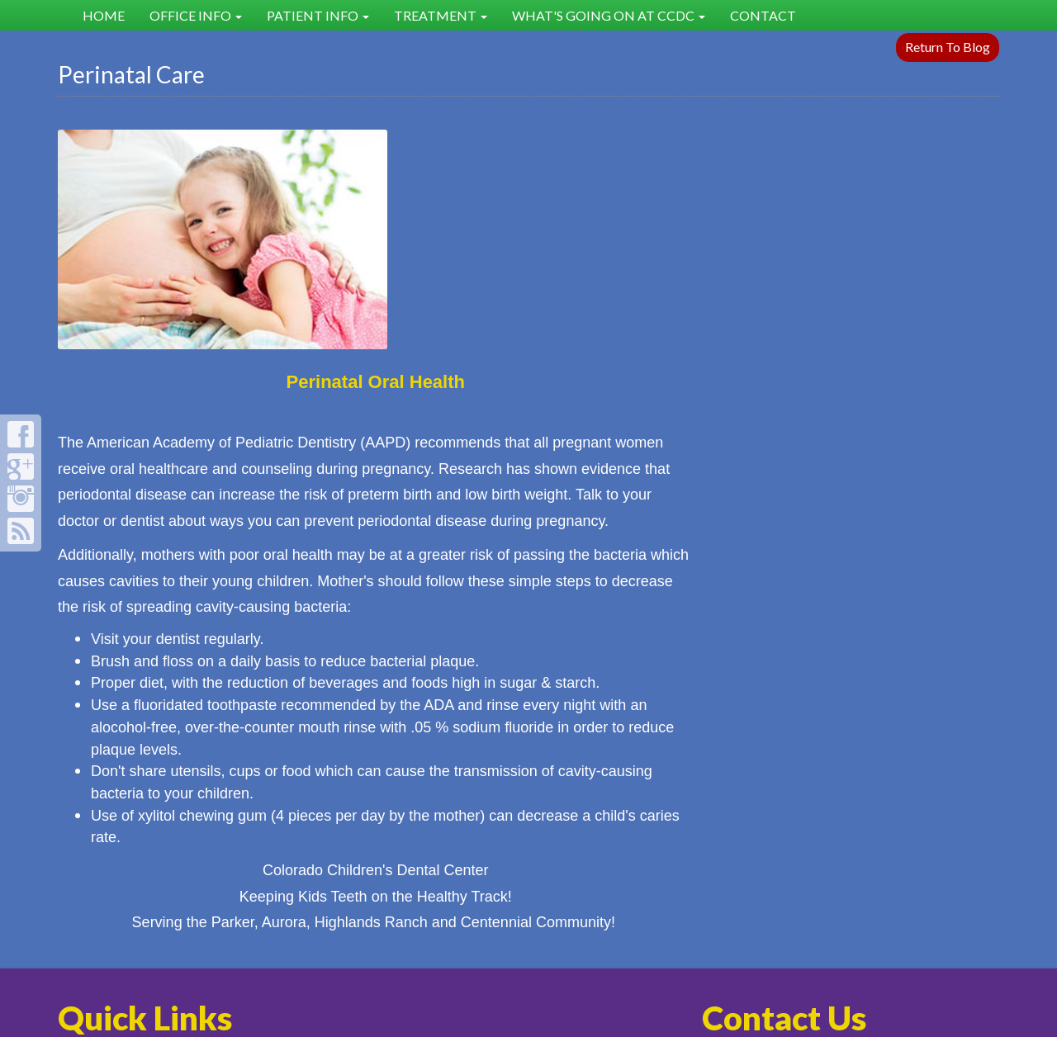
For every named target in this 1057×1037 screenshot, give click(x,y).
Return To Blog (947, 46)
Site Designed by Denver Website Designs (528, 1017)
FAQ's (247, 836)
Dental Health (434, 836)
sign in (596, 960)
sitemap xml (513, 960)
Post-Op (415, 858)
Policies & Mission (125, 858)
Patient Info (318, 15)
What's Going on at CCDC (608, 15)
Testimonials (267, 858)
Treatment (440, 15)
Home (104, 15)
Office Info (195, 15)
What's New (588, 836)
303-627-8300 (754, 836)
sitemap (464, 960)
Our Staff (578, 858)
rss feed (561, 960)
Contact (763, 15)
